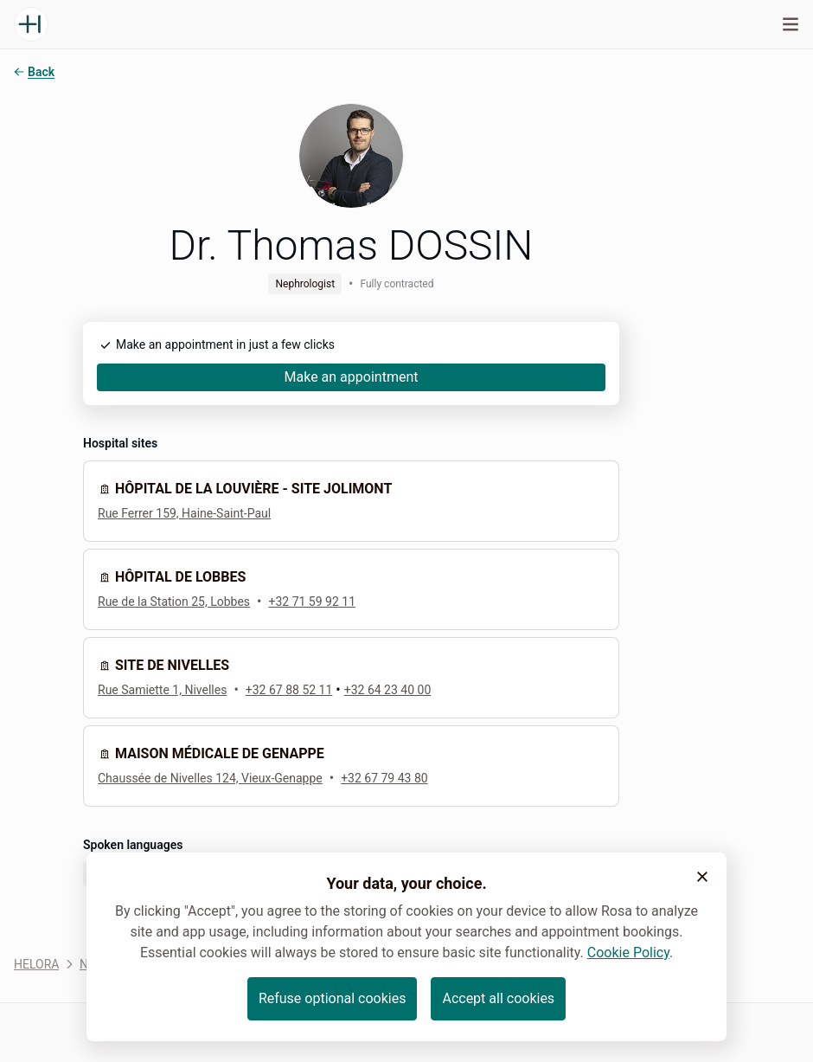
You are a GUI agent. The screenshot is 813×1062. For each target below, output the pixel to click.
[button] (702, 876)
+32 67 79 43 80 (384, 778)
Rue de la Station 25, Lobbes (174, 601)
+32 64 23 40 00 (388, 690)
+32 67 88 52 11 (289, 690)
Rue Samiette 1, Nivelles (162, 690)
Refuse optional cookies (332, 998)
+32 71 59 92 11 (311, 601)
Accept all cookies (498, 998)
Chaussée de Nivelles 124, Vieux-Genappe (210, 778)
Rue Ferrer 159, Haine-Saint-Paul (184, 513)
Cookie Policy (628, 952)
